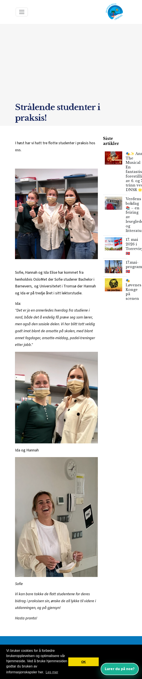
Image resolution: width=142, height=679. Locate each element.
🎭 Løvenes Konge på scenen (133, 289)
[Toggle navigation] (22, 12)
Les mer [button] (52, 672)
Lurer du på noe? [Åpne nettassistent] (120, 669)
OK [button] (83, 662)
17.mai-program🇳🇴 (134, 267)
